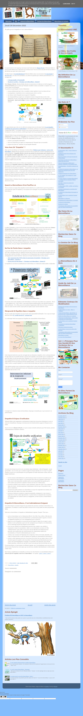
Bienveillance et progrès (63, 335)
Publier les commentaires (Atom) (18, 608)
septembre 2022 (61, 449)
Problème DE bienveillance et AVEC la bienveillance (18, 615)
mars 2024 (60, 432)
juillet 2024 (60, 428)
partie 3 (49, 553)
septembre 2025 (61, 417)
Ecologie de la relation (63, 204)
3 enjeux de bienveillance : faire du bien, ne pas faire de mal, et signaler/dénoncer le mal (67, 313)
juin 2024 (60, 430)
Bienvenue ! (9, 21)
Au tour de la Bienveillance (44, 21)
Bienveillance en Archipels (61, 21)
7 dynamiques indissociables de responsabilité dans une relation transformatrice (68, 206)
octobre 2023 (61, 441)
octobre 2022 (61, 447)
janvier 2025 (61, 425)
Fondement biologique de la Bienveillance (67, 173)
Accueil (30, 605)
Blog (16, 21)
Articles (61, 124)
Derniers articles (61, 475)
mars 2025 (60, 423)
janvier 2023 (61, 443)
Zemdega (47, 686)
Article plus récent (10, 605)
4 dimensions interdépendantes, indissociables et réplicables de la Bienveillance (68, 318)
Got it (73, 3)
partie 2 (45, 553)
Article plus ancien (49, 605)
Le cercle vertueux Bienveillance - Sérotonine (20, 669)
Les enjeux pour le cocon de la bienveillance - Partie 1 (21, 676)
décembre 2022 (61, 445)
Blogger (55, 686)
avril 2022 (60, 454)
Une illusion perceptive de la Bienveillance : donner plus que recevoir (67, 160)
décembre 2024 (61, 427)
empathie (16, 565)
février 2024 (61, 434)
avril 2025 (60, 421)
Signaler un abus (62, 462)
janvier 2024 (61, 436)
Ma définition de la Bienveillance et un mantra (68, 200)
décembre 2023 (61, 438)
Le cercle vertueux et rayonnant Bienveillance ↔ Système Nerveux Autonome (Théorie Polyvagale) (68, 180)
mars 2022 (60, 456)
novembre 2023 (61, 440)
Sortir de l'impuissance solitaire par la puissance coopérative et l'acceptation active (67, 163)
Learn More (66, 3)
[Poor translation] (5, 697)
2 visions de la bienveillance (64, 202)
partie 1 (41, 553)
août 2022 (60, 451)
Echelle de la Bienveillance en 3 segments (67, 316)
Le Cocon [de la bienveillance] (64, 337)
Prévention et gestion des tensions (65, 327)
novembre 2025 (61, 415)
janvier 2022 (61, 458)
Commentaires (62, 127)
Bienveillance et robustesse (64, 198)
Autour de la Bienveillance (27, 21)
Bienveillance (11, 565)
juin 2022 (60, 452)
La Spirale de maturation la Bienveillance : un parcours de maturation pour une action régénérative (68, 170)
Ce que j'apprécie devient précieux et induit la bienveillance (22, 662)
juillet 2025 (60, 419)
